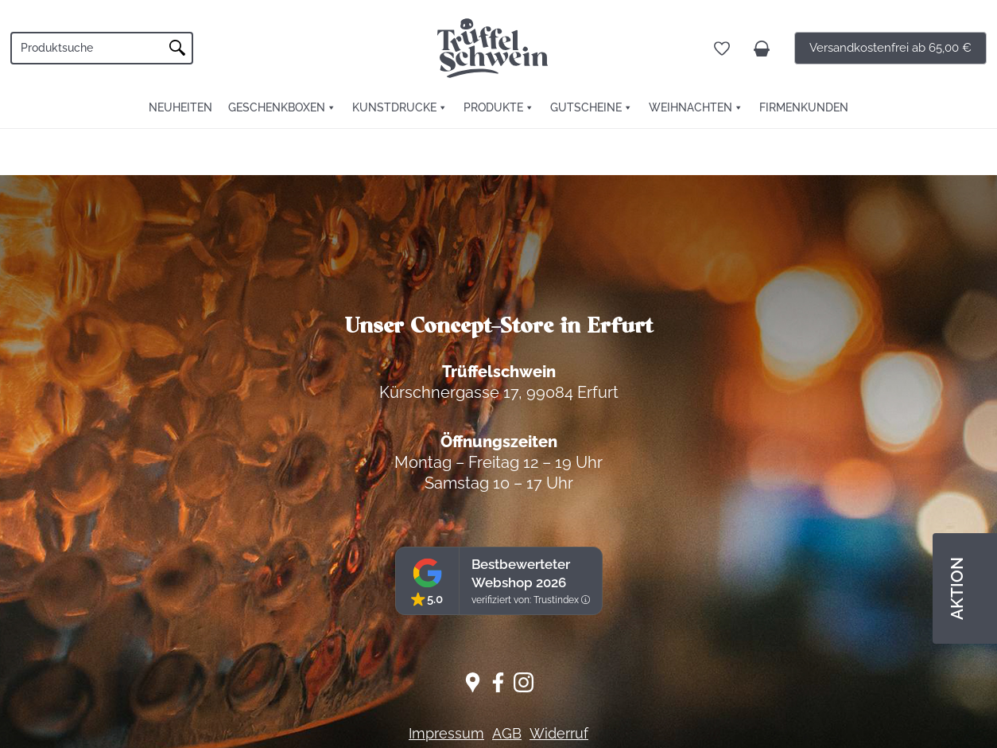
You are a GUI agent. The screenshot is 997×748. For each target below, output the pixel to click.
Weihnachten (690, 107)
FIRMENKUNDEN (803, 107)
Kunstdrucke (394, 107)
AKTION (957, 588)
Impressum (446, 733)
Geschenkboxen (276, 107)
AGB (507, 733)
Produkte (493, 107)
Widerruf (559, 733)
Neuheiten (180, 107)
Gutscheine (586, 107)
